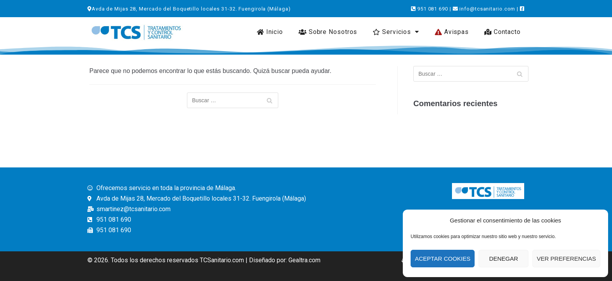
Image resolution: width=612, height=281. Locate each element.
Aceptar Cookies (442, 258)
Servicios (396, 32)
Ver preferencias (566, 258)
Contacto (502, 32)
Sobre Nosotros (328, 32)
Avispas (452, 32)
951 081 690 (432, 9)
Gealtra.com (304, 260)
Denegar (503, 258)
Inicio (270, 32)
